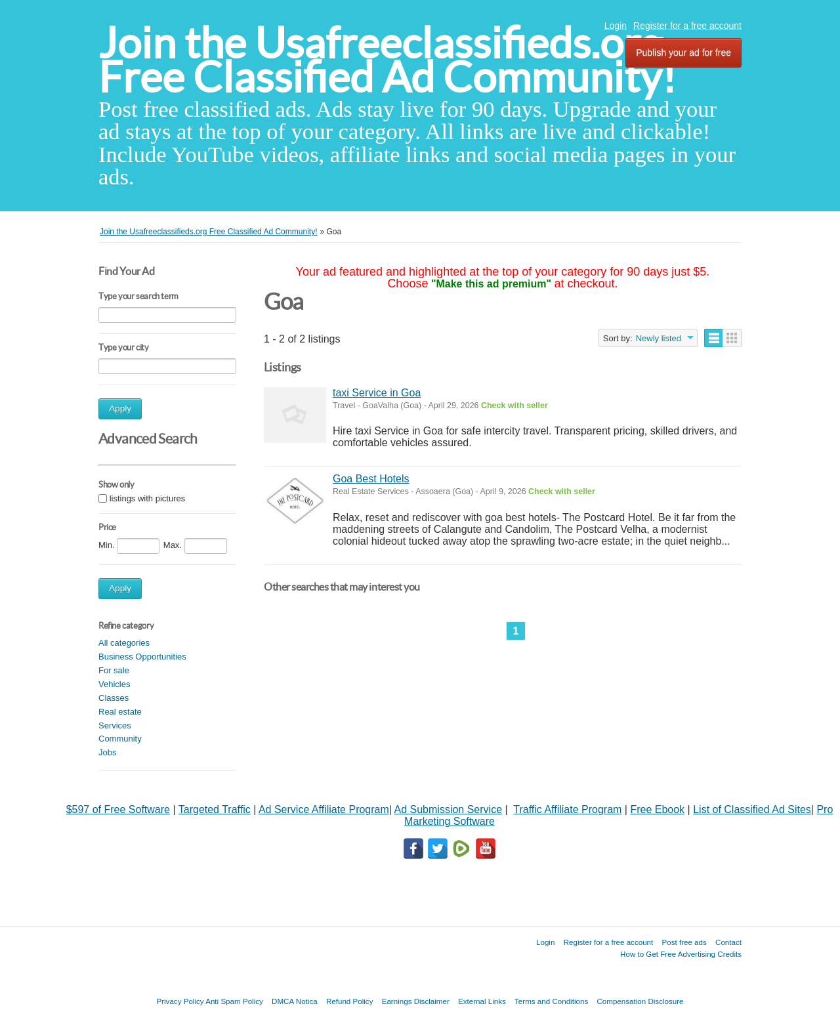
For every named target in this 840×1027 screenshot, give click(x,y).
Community (120, 739)
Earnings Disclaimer (416, 1001)
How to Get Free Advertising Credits (681, 954)
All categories (124, 643)
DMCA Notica (295, 1001)
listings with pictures (148, 498)
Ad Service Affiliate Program (324, 809)
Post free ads (684, 942)
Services (114, 725)
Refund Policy (349, 1001)
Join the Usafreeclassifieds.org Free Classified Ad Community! (387, 60)
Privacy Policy (179, 1001)
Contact (728, 942)
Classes (113, 698)
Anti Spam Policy (234, 1001)
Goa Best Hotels (371, 478)
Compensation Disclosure (640, 1001)
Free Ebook (657, 809)
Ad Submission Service (448, 809)
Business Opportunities (142, 656)
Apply (120, 408)
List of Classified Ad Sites (752, 809)
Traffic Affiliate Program (567, 809)
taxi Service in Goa (377, 392)
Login (615, 25)
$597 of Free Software (118, 809)
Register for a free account (687, 25)
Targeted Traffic (214, 809)
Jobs (107, 752)
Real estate (120, 712)
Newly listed (658, 338)
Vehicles (114, 684)
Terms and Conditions (551, 1001)
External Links (482, 1001)
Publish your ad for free (683, 52)
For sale (113, 670)
